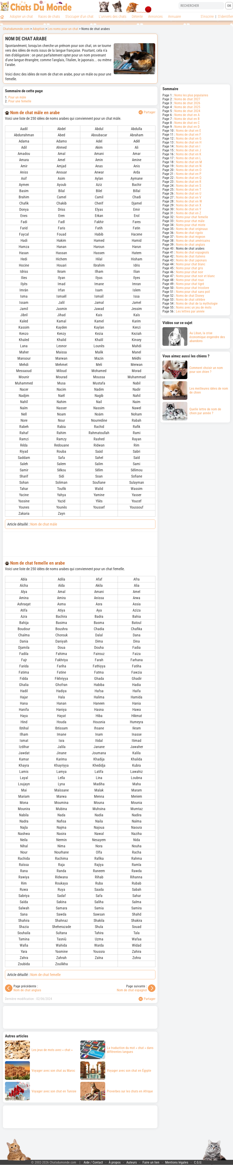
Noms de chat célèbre (190, 300)
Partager (147, 112)
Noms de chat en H (188, 142)
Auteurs (131, 1162)
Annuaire (174, 16)
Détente (137, 16)
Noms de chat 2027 (187, 99)
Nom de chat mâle (43, 524)
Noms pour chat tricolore (192, 288)
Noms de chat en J (188, 150)
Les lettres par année (190, 311)
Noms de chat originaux (192, 229)
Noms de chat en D (187, 127)
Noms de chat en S (188, 186)
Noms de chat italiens (190, 256)
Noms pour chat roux (190, 280)
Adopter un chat (21, 16)
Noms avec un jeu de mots (193, 307)
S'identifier (225, 16)
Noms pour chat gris (189, 268)
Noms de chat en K (188, 154)
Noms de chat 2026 (187, 103)
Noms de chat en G (188, 138)
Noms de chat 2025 (187, 107)
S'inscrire (207, 16)
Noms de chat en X (188, 205)
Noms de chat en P (188, 174)
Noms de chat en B (187, 119)
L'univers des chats (112, 16)
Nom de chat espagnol (132, 990)
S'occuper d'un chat (79, 16)
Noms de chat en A (187, 115)
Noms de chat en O (188, 170)
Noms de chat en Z (188, 213)
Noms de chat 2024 (187, 111)
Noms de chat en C (187, 123)
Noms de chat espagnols (192, 252)
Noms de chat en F (188, 134)
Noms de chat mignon (190, 237)
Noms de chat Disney (190, 296)
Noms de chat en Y (188, 209)
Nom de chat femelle (45, 974)
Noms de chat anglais (190, 245)
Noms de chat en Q (188, 178)
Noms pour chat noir (189, 272)
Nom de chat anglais (27, 990)
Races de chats (49, 16)
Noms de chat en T (188, 190)
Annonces (155, 16)
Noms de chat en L (188, 158)
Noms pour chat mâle (190, 221)
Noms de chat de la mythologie (197, 303)
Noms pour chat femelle (192, 217)
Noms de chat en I (188, 146)
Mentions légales (176, 1162)
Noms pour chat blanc (190, 264)
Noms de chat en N (188, 166)
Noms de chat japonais (191, 260)
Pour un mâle (17, 97)
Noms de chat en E (188, 131)
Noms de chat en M (189, 162)
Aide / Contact (93, 1162)
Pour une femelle (19, 101)
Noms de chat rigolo (189, 233)
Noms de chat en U (188, 193)
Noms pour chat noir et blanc (195, 276)
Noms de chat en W (189, 201)
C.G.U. (198, 1162)
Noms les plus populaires (191, 95)
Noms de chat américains (193, 241)
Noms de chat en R (188, 182)
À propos (115, 1162)
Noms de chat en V (188, 197)
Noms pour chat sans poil (193, 292)
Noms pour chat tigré (190, 284)
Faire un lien (151, 1162)
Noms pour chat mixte (190, 225)
